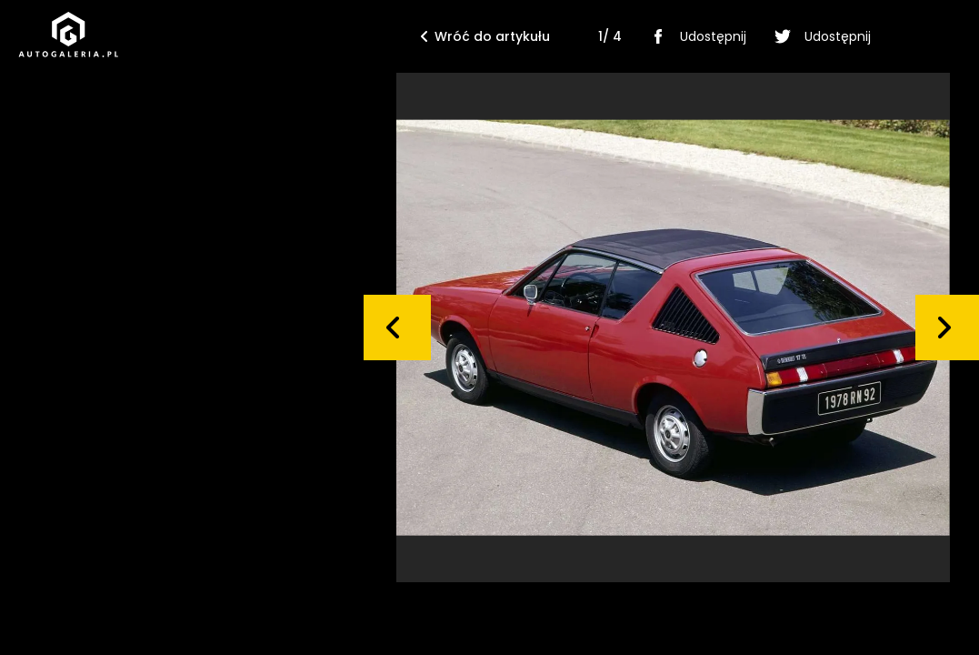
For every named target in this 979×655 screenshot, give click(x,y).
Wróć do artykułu (485, 36)
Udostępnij (695, 36)
